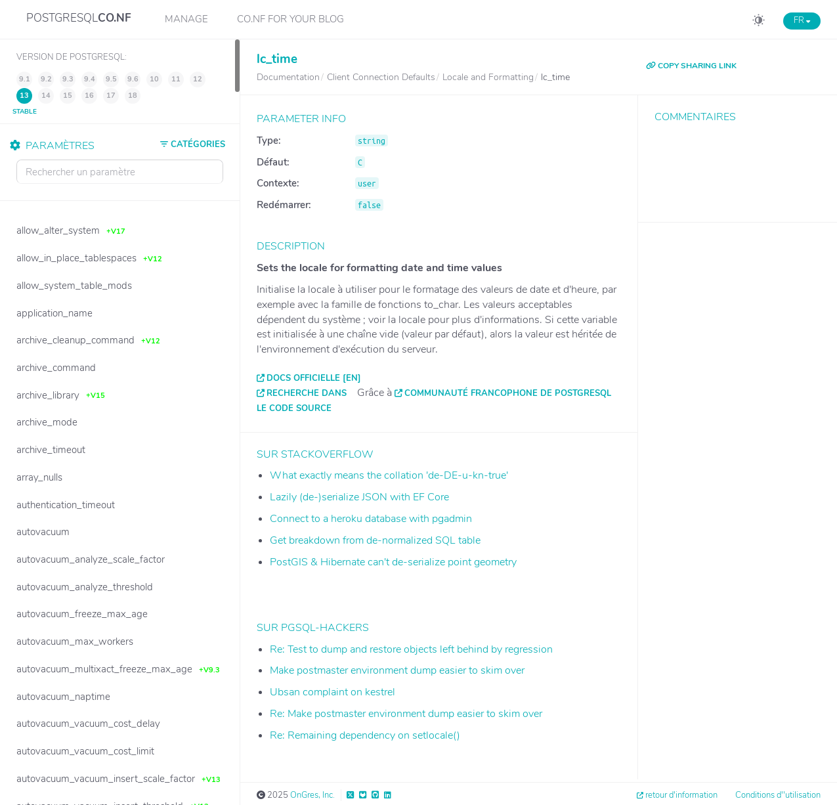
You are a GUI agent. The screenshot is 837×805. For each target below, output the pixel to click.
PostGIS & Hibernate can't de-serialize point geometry (393, 562)
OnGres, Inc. (312, 795)
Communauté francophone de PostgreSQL (507, 393)
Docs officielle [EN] (314, 378)
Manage (186, 19)
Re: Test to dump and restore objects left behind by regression (411, 649)
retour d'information (681, 795)
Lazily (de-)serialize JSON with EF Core (359, 497)
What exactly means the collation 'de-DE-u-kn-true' (389, 475)
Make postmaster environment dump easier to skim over (397, 670)
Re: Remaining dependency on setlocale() (365, 735)
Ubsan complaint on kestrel (332, 692)
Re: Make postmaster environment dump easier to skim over (406, 714)
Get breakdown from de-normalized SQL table (375, 540)
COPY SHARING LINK (691, 65)
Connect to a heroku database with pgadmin (371, 518)
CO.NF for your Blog (290, 19)
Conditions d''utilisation (778, 795)
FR (802, 20)
